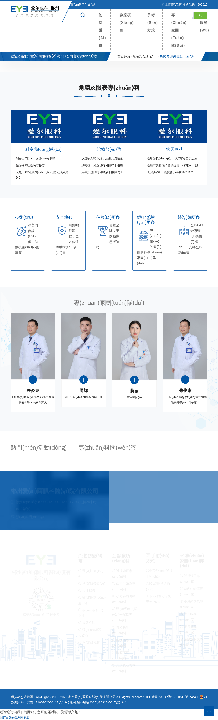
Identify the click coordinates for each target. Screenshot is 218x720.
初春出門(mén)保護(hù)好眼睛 (35, 158)
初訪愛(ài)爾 (102, 30)
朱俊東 (33, 391)
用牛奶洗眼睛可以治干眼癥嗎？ (102, 172)
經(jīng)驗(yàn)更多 (146, 220)
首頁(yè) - (124, 56)
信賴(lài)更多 (108, 217)
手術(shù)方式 (152, 22)
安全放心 (64, 217)
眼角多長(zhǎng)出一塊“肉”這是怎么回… (173, 158)
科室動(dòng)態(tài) (43, 149)
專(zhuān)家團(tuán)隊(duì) (179, 30)
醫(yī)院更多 (189, 217)
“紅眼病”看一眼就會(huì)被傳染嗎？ (170, 172)
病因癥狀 (174, 149)
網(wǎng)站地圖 (22, 697)
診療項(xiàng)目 (127, 22)
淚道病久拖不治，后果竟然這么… (103, 158)
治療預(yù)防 (109, 149)
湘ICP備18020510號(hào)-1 (179, 697)
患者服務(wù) (204, 22)
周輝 (83, 391)
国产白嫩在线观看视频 (15, 717)
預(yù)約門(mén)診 (80, 4)
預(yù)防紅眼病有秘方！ (32, 165)
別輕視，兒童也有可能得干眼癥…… (105, 165)
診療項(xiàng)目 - (146, 56)
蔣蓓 (134, 391)
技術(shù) (24, 217)
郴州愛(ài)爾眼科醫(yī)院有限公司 (91, 697)
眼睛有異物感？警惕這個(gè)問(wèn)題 (172, 165)
